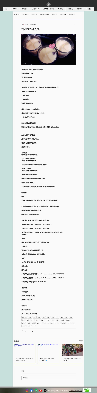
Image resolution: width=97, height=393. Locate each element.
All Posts (16, 14)
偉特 (37, 320)
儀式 (44, 317)
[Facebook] (31, 390)
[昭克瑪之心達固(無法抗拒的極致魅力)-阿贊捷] (24, 350)
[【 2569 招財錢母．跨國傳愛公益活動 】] (72, 350)
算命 (53, 317)
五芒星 (63, 323)
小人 (57, 317)
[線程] (45, 390)
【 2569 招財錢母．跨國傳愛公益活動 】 (72, 359)
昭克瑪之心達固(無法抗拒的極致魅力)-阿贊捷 (24, 359)
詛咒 (34, 323)
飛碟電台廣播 (44, 14)
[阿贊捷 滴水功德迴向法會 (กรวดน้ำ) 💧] (48, 350)
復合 (57, 320)
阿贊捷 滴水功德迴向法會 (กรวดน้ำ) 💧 (47, 359)
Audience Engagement (27, 326)
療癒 (29, 323)
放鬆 (38, 323)
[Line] (36, 390)
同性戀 (67, 320)
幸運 (39, 317)
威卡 (28, 320)
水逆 (48, 320)
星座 (53, 320)
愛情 (62, 317)
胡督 (71, 317)
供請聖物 (72, 14)
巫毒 (23, 320)
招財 (48, 317)
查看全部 (81, 340)
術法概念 (54, 14)
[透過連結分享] (33, 331)
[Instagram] (26, 390)
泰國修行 (25, 14)
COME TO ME (70, 323)
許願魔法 (24, 317)
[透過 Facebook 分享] (22, 331)
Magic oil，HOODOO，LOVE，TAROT (50, 323)
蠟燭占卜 (43, 320)
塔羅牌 (62, 320)
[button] (81, 14)
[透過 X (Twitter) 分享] (25, 331)
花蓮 (35, 317)
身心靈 (23, 323)
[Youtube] (40, 390)
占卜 (32, 320)
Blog (35, 326)
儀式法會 (63, 14)
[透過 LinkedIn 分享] (29, 331)
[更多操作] (75, 24)
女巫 (66, 317)
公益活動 (34, 14)
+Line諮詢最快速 (75, 391)
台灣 (30, 317)
